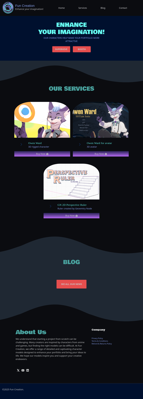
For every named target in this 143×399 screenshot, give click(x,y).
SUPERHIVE (61, 49)
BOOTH (82, 49)
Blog (103, 7)
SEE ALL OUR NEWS (71, 284)
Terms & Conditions (100, 341)
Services (82, 7)
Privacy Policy (97, 338)
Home (61, 7)
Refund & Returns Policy (102, 343)
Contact (123, 7)
